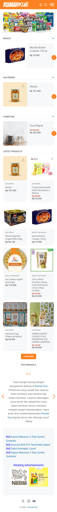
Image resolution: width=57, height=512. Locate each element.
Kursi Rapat (36, 125)
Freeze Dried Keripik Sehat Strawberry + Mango (41, 190)
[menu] (51, 4)
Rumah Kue (41, 386)
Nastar (34, 86)
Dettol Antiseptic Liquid (23, 448)
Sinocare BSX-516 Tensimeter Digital (30, 444)
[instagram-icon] (28, 501)
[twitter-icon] (23, 501)
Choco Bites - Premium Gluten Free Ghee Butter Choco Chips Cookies (40, 285)
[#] (34, 501)
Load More (28, 356)
